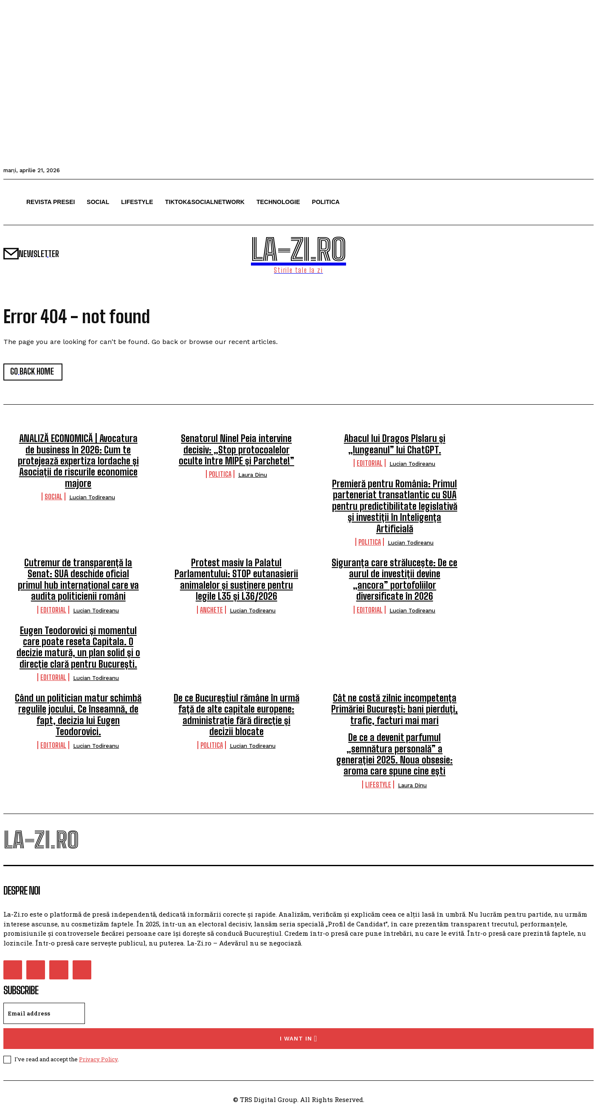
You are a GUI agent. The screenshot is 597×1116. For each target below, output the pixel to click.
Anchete (211, 610)
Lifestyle (378, 785)
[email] (44, 1014)
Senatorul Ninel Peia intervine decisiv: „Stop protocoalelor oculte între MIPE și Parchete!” (236, 450)
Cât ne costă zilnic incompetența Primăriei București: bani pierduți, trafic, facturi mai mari (394, 710)
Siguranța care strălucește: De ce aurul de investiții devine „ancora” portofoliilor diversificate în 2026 (394, 579)
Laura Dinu (252, 475)
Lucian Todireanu (92, 498)
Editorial (370, 463)
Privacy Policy (98, 1060)
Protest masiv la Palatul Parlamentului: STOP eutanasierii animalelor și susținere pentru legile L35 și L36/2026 (236, 579)
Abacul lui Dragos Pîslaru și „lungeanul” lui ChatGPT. (394, 444)
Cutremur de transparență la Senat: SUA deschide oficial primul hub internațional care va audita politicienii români (78, 579)
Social (53, 497)
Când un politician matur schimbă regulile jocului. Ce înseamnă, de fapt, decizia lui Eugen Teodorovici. (78, 715)
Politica (220, 474)
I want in (299, 1039)
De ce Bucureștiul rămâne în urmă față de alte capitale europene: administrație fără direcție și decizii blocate (236, 715)
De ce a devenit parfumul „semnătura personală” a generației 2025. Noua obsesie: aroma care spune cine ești (394, 754)
